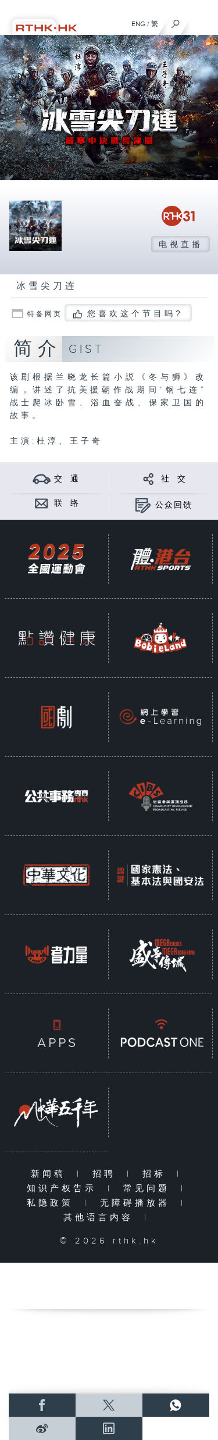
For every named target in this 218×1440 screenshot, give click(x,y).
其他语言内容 (100, 1218)
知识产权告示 (64, 1189)
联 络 (67, 503)
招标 (156, 1174)
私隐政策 (52, 1203)
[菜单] (201, 20)
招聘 (106, 1174)
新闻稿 (51, 1174)
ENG (138, 24)
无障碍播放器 (137, 1203)
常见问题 (149, 1189)
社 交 (174, 479)
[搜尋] (176, 20)
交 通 (67, 479)
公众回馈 (173, 505)
